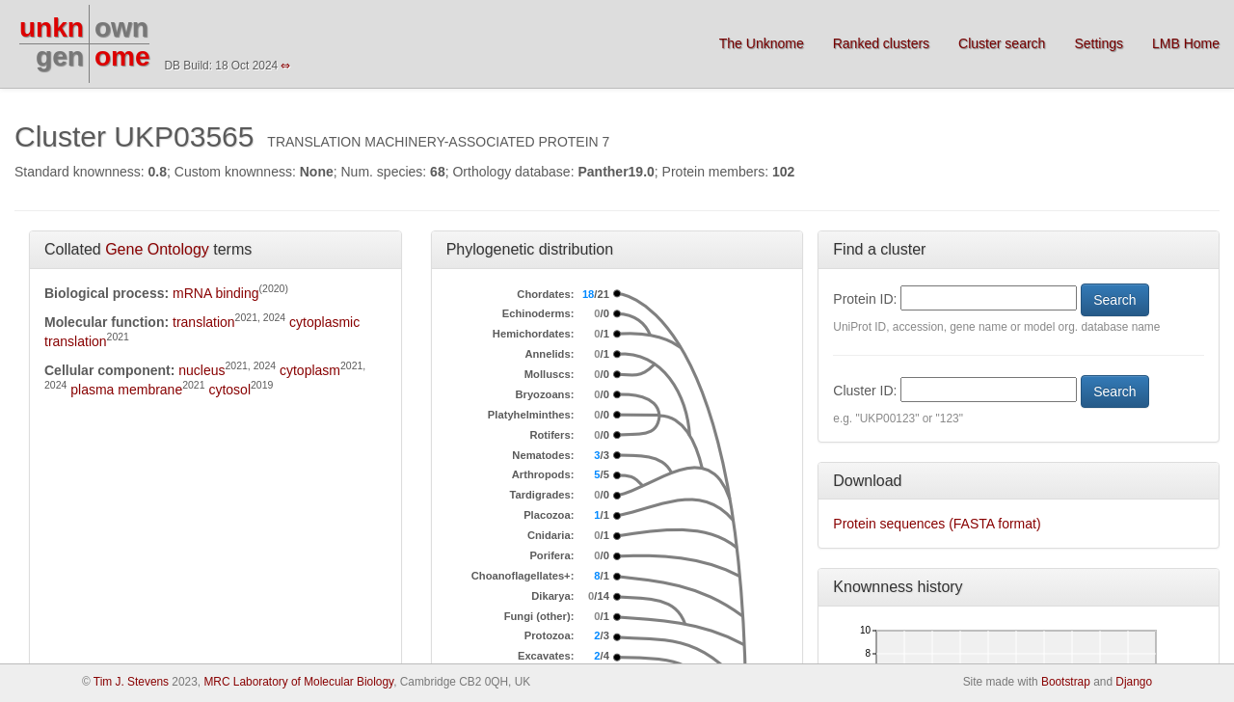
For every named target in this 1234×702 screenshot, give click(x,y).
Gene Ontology (157, 249)
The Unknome (761, 43)
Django (1133, 681)
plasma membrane (126, 389)
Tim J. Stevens (131, 681)
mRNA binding (216, 293)
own (121, 27)
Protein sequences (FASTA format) (936, 523)
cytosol (229, 389)
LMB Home (1186, 43)
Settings (1098, 43)
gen (60, 56)
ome (122, 56)
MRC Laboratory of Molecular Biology (298, 681)
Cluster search (1001, 43)
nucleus (201, 370)
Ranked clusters (881, 43)
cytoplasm (310, 370)
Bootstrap (1065, 681)
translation (204, 322)
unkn (51, 27)
